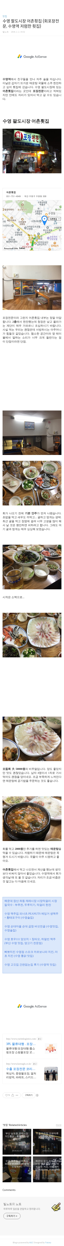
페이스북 (24, 1112)
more (58, 1125)
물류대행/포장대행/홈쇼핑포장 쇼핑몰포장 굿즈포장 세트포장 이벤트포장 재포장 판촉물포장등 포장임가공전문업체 (20, 1050)
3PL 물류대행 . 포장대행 (21, 1044)
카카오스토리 (32, 1112)
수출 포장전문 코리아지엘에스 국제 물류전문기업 (20, 1069)
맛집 (5, 16)
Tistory (48, 1242)
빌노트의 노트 (12, 1204)
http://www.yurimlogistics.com (21, 1039)
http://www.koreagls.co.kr (18, 1064)
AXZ (31, 1242)
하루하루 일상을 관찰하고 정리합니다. (22, 1209)
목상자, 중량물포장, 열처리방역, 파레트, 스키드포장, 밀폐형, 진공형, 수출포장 (21, 1075)
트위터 (40, 1112)
